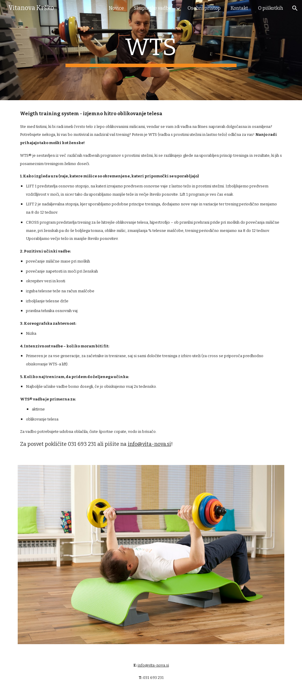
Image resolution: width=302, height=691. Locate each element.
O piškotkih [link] (270, 8)
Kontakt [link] (239, 8)
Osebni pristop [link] (204, 8)
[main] (151, 50)
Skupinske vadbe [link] (152, 8)
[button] (295, 8)
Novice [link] (116, 8)
